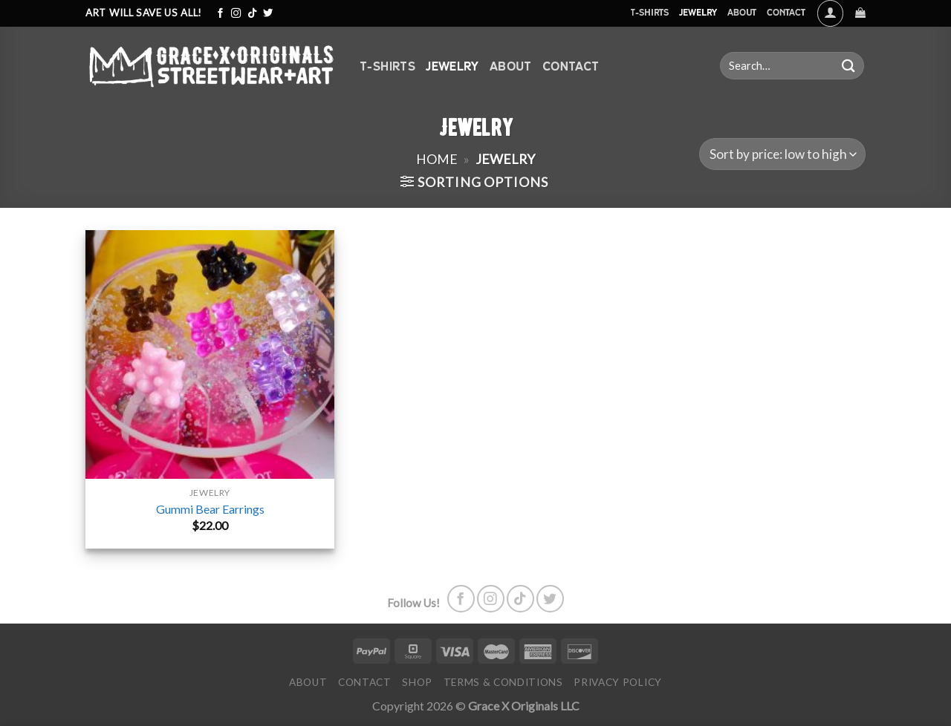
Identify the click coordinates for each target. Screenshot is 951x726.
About (741, 12)
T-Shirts (649, 12)
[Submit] (848, 65)
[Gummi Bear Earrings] (209, 354)
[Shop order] (782, 154)
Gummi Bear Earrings (210, 509)
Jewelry (698, 12)
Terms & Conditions (503, 682)
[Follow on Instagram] (236, 13)
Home (437, 159)
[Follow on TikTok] (252, 13)
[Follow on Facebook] (220, 13)
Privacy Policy (618, 682)
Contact (786, 12)
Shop (417, 682)
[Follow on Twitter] (268, 13)
